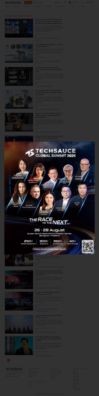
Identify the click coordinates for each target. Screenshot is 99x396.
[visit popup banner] (49, 198)
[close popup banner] (93, 143)
